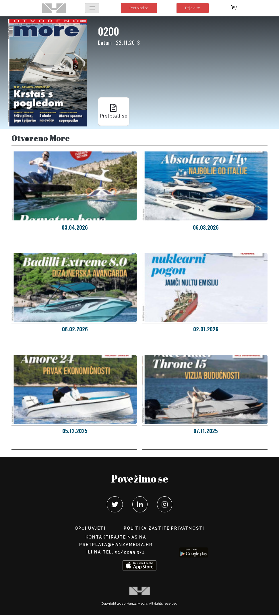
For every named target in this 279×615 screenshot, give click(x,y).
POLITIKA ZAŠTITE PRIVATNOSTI (164, 528)
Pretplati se (138, 8)
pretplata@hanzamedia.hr (115, 544)
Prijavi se (192, 8)
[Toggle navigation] (92, 8)
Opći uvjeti (90, 528)
